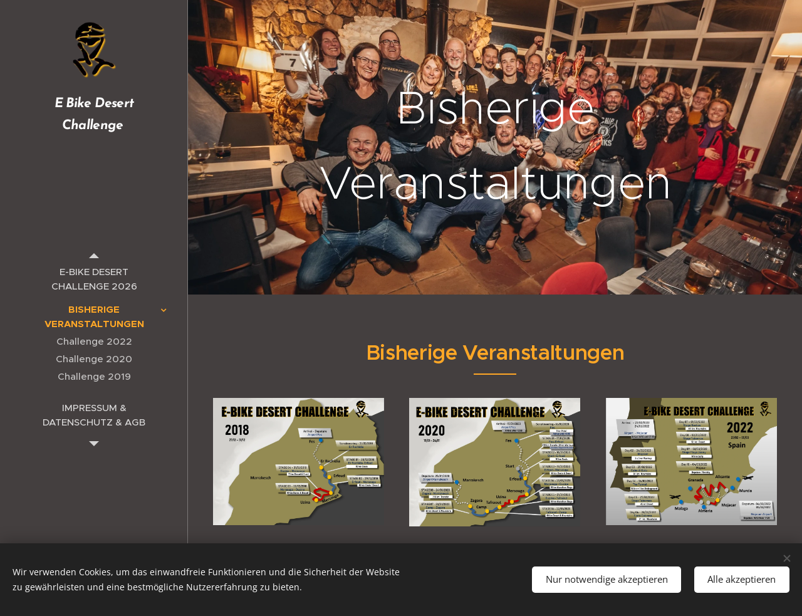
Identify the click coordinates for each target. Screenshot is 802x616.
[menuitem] (94, 278)
